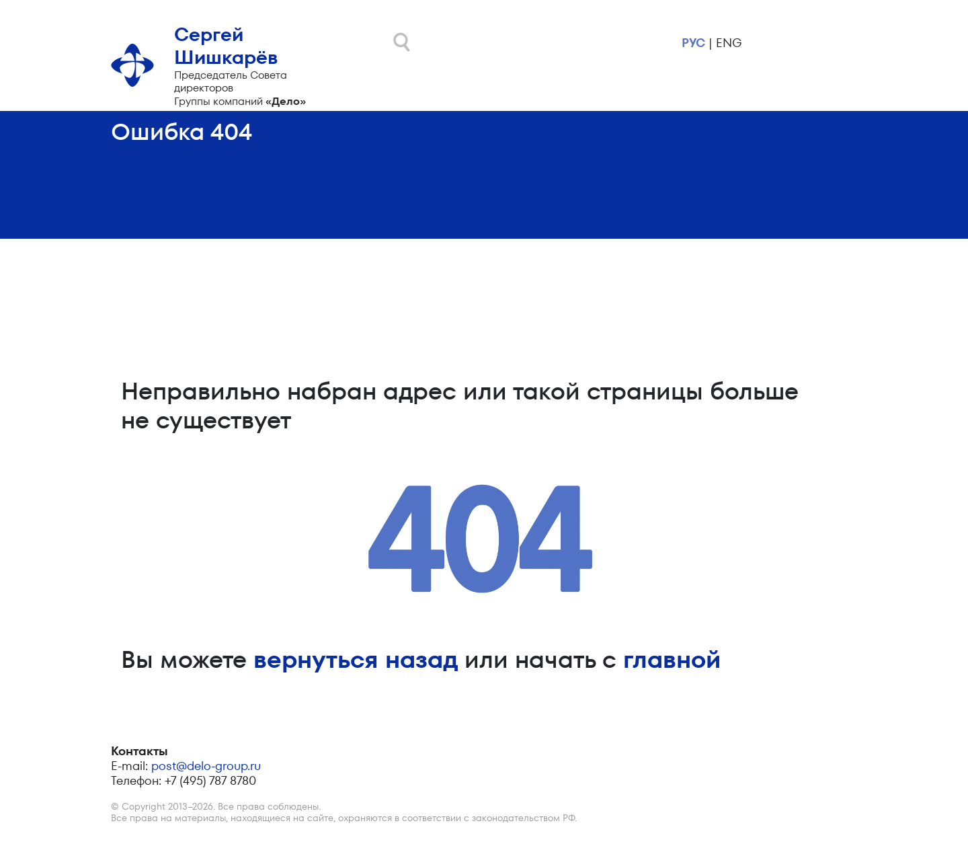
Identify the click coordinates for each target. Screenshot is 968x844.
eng (728, 42)
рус (693, 42)
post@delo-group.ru (206, 765)
